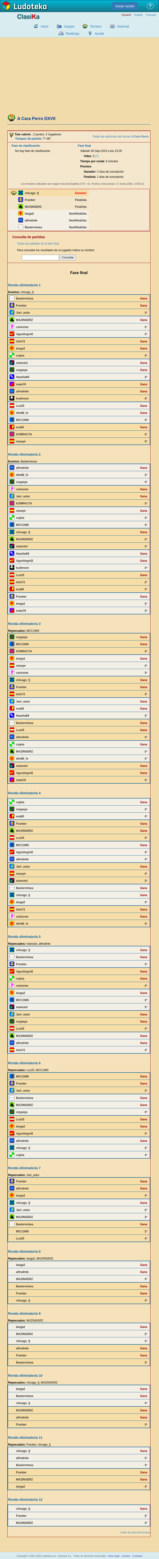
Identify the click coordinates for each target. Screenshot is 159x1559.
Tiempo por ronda (92, 161)
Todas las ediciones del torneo (120, 136)
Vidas (87, 156)
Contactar (137, 1556)
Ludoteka (30, 7)
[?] (96, 156)
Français (151, 15)
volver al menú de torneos (135, 1532)
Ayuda (99, 33)
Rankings (72, 33)
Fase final (84, 145)
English (138, 15)
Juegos (69, 26)
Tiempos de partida (28, 138)
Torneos (96, 26)
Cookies (126, 1556)
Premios (85, 166)
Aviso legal (114, 1556)
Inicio (44, 26)
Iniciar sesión (125, 6)
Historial (123, 26)
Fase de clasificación (26, 145)
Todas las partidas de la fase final (38, 243)
